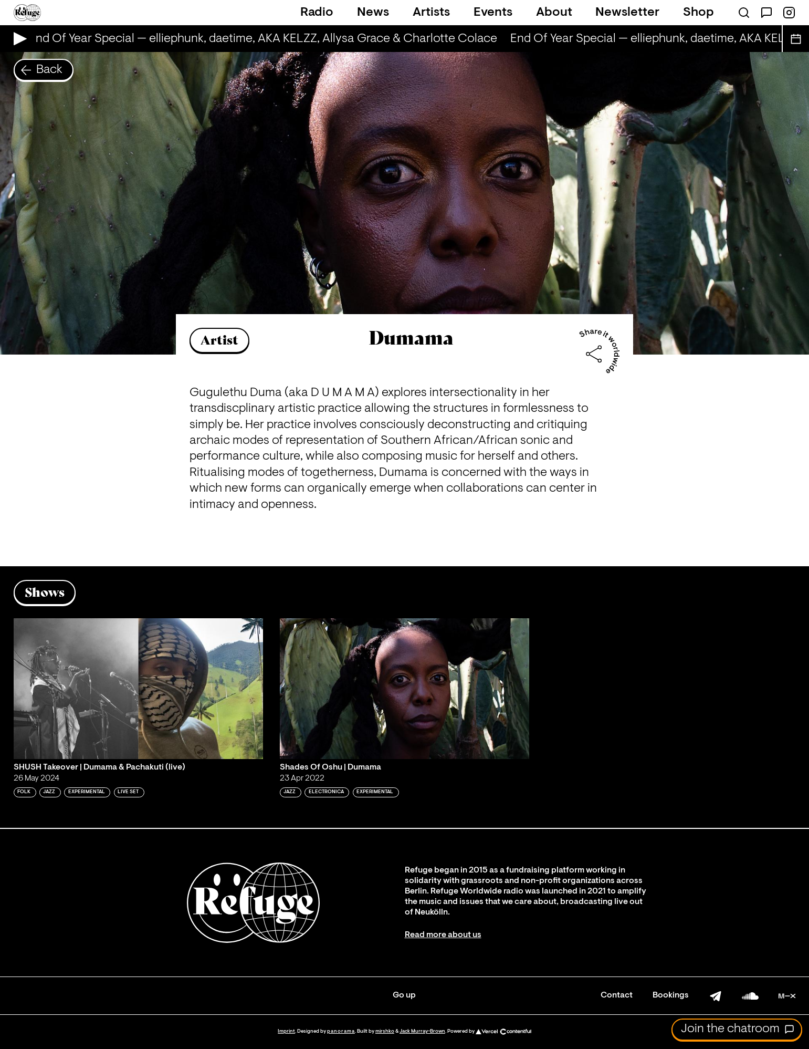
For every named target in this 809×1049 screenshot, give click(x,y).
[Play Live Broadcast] (17, 38)
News (373, 12)
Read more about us (443, 935)
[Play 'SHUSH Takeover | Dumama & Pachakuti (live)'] (138, 688)
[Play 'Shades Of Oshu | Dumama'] (404, 688)
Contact (617, 995)
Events (493, 12)
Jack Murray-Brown (422, 1031)
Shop (698, 12)
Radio (316, 12)
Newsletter (627, 12)
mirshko (384, 1031)
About (554, 12)
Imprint (286, 1031)
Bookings (671, 995)
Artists (431, 12)
